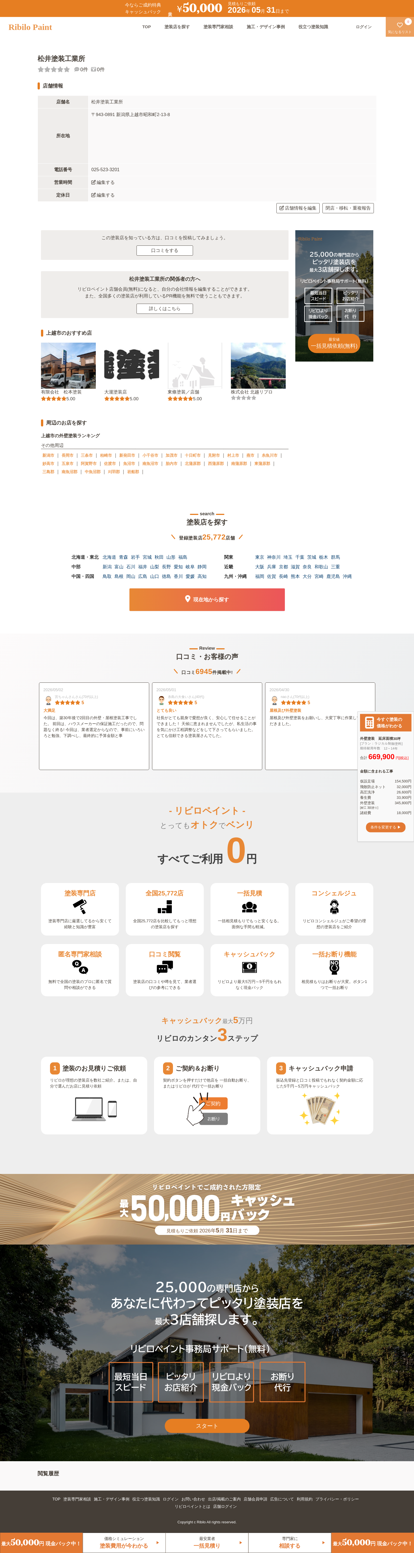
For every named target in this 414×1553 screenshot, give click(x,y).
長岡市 (67, 455)
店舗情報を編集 (298, 208)
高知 (202, 576)
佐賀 (271, 576)
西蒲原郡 (216, 463)
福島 (182, 557)
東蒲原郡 (262, 463)
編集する (103, 182)
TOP (146, 26)
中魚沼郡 (93, 471)
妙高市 (48, 463)
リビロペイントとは (192, 1506)
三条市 (87, 455)
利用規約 (305, 1499)
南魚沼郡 (69, 471)
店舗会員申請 (255, 1499)
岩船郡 (133, 471)
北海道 (109, 557)
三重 (335, 566)
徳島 (166, 576)
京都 (283, 566)
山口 (154, 576)
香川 (178, 576)
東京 (259, 557)
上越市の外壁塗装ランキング (70, 435)
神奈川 (274, 557)
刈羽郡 (114, 471)
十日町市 (193, 455)
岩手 (135, 557)
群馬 (335, 557)
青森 (123, 557)
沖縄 (347, 576)
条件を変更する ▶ (385, 827)
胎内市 (171, 463)
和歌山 (321, 566)
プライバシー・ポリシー (337, 1499)
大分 (307, 576)
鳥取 (107, 576)
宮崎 (319, 576)
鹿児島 (333, 576)
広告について (282, 1499)
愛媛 (190, 576)
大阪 (259, 566)
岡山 (130, 576)
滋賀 (295, 566)
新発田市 (127, 455)
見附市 (214, 455)
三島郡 (48, 471)
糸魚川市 (270, 455)
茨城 (311, 557)
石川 (130, 566)
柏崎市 (106, 455)
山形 (170, 557)
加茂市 (171, 455)
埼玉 (287, 557)
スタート (207, 1426)
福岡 (259, 576)
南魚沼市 (150, 463)
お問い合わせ (193, 1499)
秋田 (159, 557)
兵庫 (271, 566)
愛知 (178, 566)
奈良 (307, 566)
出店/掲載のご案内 (224, 1499)
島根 (118, 576)
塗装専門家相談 (218, 26)
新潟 (107, 566)
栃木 (323, 557)
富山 (118, 566)
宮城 (147, 557)
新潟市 (48, 455)
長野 (166, 566)
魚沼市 (129, 463)
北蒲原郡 (193, 463)
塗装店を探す (177, 26)
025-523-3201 (105, 169)
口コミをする (164, 250)
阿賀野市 (89, 463)
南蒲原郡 (239, 463)
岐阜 (190, 566)
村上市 (233, 455)
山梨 (154, 566)
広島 (142, 576)
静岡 (202, 566)
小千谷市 (150, 455)
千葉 (299, 557)
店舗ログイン (225, 1506)
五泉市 (67, 463)
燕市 (250, 455)
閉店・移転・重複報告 (348, 208)
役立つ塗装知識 (313, 26)
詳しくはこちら (165, 308)
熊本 (295, 576)
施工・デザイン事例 (266, 26)
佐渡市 (110, 463)
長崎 (283, 576)
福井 (142, 566)
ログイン (171, 1499)
